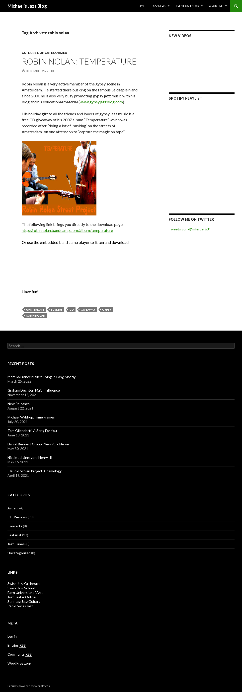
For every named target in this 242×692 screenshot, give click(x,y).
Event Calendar (187, 5)
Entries (16, 645)
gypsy (106, 309)
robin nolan (35, 315)
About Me (216, 5)
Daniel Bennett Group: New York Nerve (38, 444)
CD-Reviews (17, 517)
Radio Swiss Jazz (20, 606)
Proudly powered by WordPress (28, 686)
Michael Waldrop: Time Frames (31, 417)
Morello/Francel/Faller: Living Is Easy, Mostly (41, 377)
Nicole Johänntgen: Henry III (29, 457)
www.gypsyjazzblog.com (101, 101)
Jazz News (158, 5)
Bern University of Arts (25, 592)
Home (141, 5)
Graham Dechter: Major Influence (33, 390)
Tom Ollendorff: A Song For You (32, 430)
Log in (12, 636)
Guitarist (30, 53)
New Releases (18, 404)
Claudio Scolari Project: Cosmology (34, 471)
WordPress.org (19, 663)
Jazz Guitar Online (21, 597)
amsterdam (35, 309)
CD (72, 309)
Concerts (14, 526)
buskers (57, 309)
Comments (19, 654)
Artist (12, 508)
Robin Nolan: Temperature (79, 61)
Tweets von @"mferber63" (189, 229)
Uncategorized (53, 53)
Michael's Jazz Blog (27, 6)
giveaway (88, 309)
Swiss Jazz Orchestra (23, 583)
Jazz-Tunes (16, 544)
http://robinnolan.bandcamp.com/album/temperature (67, 230)
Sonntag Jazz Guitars (23, 601)
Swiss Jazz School (21, 588)
